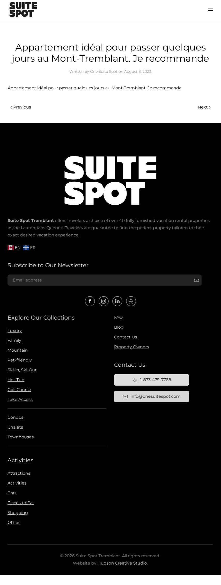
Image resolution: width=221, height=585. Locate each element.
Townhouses (20, 437)
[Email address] (104, 280)
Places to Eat (20, 502)
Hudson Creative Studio (121, 563)
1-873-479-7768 (151, 379)
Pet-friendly (19, 360)
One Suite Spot (103, 71)
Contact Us (124, 337)
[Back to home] (23, 10)
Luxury (14, 330)
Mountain (17, 350)
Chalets (15, 427)
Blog (118, 327)
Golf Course (19, 389)
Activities (20, 460)
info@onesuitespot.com (151, 396)
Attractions (18, 473)
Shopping (17, 512)
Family (14, 340)
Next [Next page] (204, 107)
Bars (11, 492)
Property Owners (130, 346)
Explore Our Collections (40, 317)
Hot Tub (15, 379)
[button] (210, 10)
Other (13, 522)
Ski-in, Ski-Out (21, 369)
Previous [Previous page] (20, 107)
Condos (15, 417)
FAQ (117, 317)
